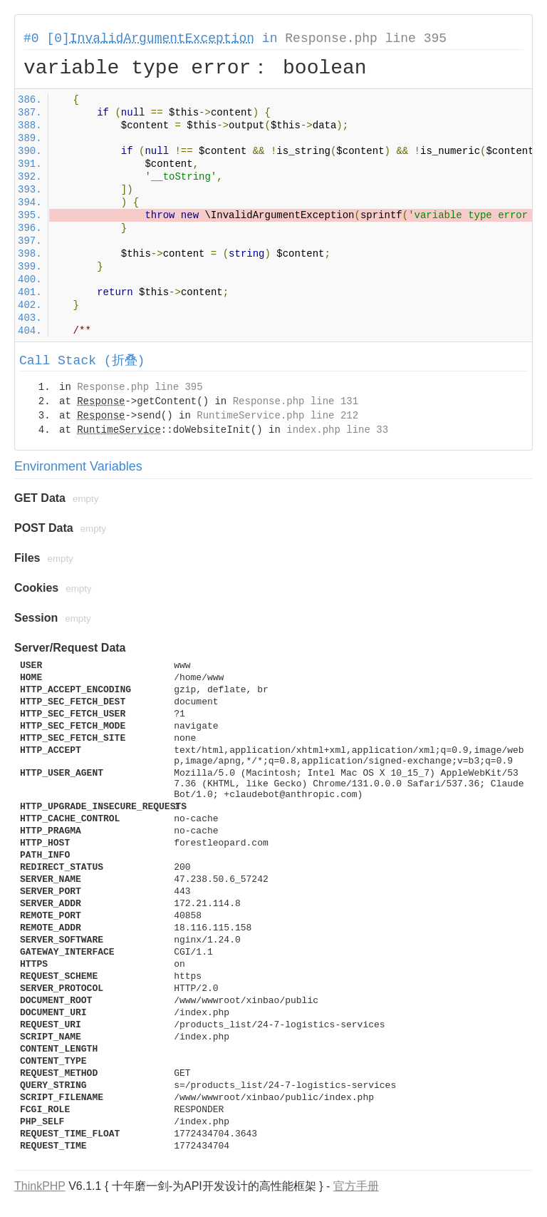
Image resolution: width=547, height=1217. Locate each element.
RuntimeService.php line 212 (277, 415)
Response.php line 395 (366, 38)
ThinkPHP (40, 1186)
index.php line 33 (337, 430)
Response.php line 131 (295, 401)
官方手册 (356, 1186)
